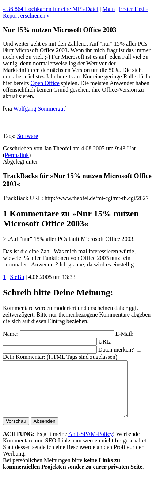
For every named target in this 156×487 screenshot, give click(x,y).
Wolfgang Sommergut (39, 109)
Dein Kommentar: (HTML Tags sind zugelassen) (60, 357)
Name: (11, 334)
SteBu (17, 277)
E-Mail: (124, 334)
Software (27, 136)
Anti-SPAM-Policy (90, 445)
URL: (104, 341)
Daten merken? (116, 349)
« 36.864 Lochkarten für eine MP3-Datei (50, 9)
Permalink (17, 155)
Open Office (45, 83)
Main (108, 9)
